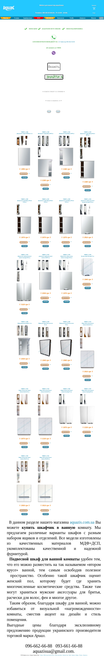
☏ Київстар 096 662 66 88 (54, 39)
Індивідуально (27, 18)
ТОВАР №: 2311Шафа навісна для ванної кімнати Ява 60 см (46, 458)
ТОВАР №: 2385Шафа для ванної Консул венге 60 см (66, 323)
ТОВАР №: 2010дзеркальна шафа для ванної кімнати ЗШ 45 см (45, 256)
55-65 (58, 111)
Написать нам (65, 655)
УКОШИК (24, 177)
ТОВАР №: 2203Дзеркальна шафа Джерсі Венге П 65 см (66, 201)
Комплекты (85, 655)
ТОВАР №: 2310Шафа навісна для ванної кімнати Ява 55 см (25, 458)
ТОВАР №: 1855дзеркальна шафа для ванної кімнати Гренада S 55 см (88, 201)
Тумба (70, 655)
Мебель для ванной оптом (49, 655)
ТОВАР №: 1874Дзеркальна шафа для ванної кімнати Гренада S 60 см (24, 256)
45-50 (49, 111)
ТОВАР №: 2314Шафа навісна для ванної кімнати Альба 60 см (46, 390)
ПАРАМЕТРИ (23, 173)
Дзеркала (82, 18)
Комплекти (60, 18)
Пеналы (80, 655)
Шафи (101, 18)
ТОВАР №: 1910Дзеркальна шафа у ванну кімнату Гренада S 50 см (66, 256)
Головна (16, 18)
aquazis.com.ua (82, 522)
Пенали (93, 18)
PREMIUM (49, 18)
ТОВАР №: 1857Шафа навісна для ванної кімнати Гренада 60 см (88, 390)
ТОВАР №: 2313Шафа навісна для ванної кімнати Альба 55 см (25, 390)
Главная (41, 655)
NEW (38, 18)
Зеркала (73, 655)
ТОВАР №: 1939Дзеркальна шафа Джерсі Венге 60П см (87, 134)
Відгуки (5, 18)
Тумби (72, 18)
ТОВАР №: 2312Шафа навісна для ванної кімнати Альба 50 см (88, 323)
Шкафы (77, 655)
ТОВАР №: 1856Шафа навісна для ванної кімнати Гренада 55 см (67, 390)
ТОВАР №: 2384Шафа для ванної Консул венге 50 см (45, 323)
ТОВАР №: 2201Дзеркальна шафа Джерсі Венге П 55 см (45, 201)
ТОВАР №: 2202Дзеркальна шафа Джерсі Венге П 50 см (24, 201)
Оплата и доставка (58, 655)
